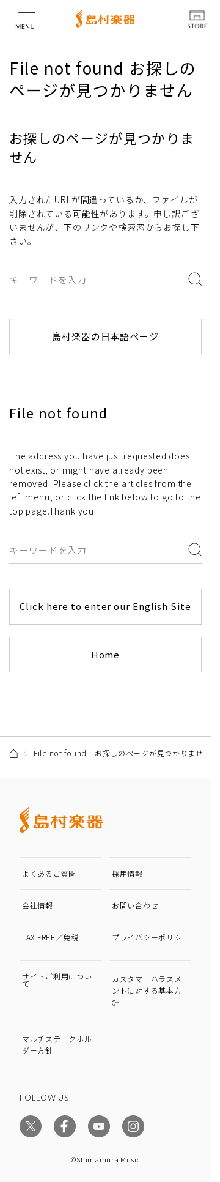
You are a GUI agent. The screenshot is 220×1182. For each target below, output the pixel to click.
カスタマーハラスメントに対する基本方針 (147, 990)
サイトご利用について (57, 980)
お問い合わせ (135, 905)
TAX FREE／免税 (50, 937)
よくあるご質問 (49, 873)
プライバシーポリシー (147, 941)
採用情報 (127, 873)
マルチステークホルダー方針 (57, 1044)
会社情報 (37, 905)
